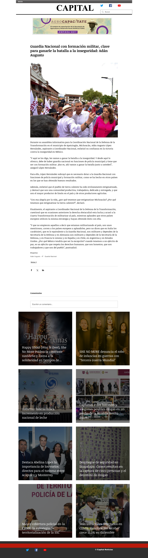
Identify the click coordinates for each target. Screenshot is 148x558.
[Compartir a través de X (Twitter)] (37, 270)
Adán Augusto (35, 256)
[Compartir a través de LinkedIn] (43, 270)
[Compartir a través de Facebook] (31, 270)
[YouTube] (119, 5)
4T (42, 256)
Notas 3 (34, 262)
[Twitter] (101, 5)
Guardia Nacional (51, 256)
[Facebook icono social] (110, 5)
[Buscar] (116, 12)
